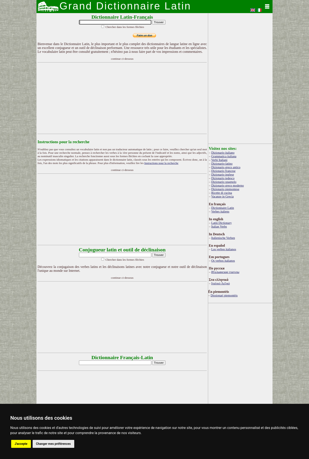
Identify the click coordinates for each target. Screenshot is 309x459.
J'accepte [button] (21, 443)
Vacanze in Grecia (222, 196)
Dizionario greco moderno (227, 185)
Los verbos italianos (223, 249)
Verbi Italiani (219, 160)
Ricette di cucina (221, 193)
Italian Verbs (219, 226)
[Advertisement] (122, 98)
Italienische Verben (223, 238)
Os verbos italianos (223, 260)
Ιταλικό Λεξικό (220, 283)
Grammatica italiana (223, 156)
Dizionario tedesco (222, 178)
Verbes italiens (220, 211)
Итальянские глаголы (225, 272)
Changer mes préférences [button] (53, 443)
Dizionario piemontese (225, 189)
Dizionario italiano (222, 152)
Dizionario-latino (221, 163)
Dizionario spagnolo (223, 182)
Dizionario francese (223, 171)
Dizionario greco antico (225, 167)
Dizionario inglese (222, 174)
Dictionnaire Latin (222, 208)
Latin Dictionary (221, 223)
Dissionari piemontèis (224, 295)
